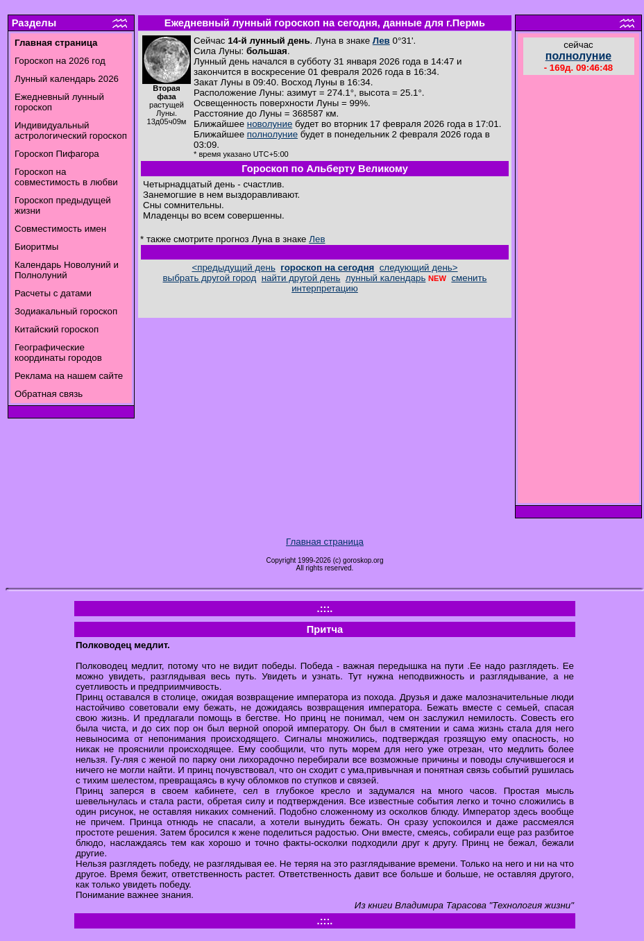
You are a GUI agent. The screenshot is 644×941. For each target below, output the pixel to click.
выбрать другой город (210, 278)
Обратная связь (49, 394)
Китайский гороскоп (57, 329)
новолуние (269, 124)
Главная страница (325, 541)
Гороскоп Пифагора (57, 154)
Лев (381, 40)
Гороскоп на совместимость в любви (66, 177)
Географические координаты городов (58, 352)
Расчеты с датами (53, 293)
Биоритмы (36, 246)
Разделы (34, 22)
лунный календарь (386, 278)
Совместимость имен (60, 228)
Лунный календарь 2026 (67, 79)
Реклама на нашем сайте (69, 376)
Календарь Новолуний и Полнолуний (67, 270)
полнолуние (272, 134)
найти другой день (301, 278)
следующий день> (419, 267)
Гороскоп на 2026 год (60, 61)
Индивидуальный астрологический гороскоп (71, 130)
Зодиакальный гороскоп (66, 311)
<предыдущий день (233, 267)
